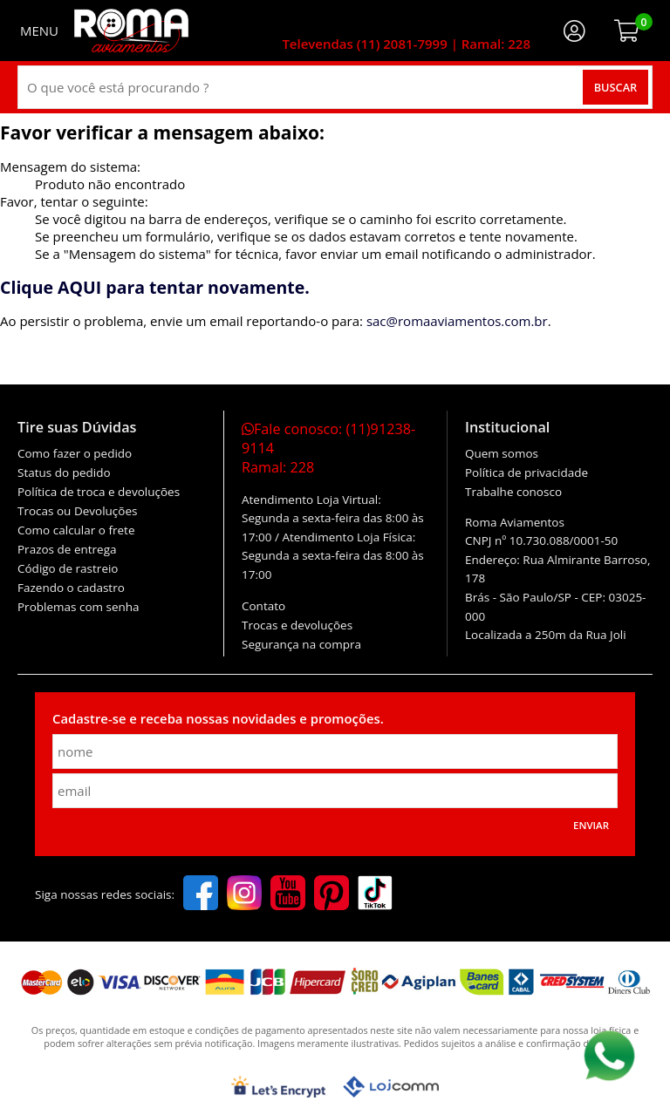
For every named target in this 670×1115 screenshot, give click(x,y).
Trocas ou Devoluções (77, 511)
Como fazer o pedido (74, 453)
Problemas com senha (78, 607)
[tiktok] (375, 894)
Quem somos (501, 453)
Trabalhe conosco (513, 492)
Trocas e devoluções (297, 625)
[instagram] (244, 894)
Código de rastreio (68, 568)
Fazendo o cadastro (71, 587)
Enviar (591, 825)
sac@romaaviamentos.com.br (457, 321)
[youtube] (287, 894)
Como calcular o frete (75, 530)
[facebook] (200, 894)
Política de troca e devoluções (98, 492)
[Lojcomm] (391, 1087)
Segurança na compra (301, 644)
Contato (263, 606)
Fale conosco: (328, 448)
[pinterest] (331, 894)
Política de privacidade (526, 472)
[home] (131, 30)
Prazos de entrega (66, 549)
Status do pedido (64, 472)
